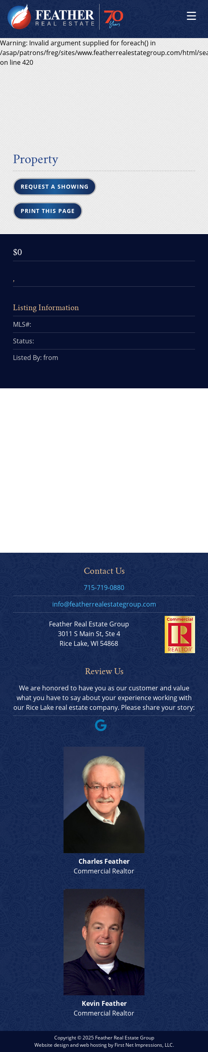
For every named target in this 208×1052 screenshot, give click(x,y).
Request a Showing (55, 186)
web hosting (93, 1044)
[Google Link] (104, 728)
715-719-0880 (104, 587)
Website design (51, 1044)
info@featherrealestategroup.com (104, 604)
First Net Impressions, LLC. (144, 1044)
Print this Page (48, 211)
